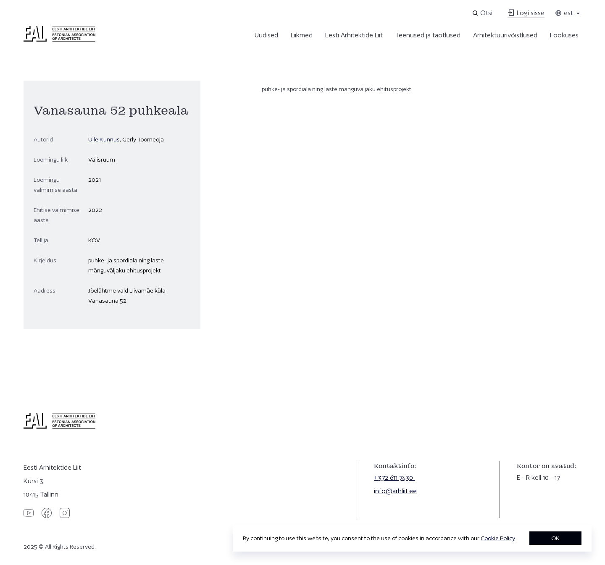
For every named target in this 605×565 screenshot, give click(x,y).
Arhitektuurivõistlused (505, 35)
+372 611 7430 (394, 477)
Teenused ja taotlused (427, 35)
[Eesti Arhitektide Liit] (59, 39)
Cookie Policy (498, 538)
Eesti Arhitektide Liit (354, 35)
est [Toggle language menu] (568, 13)
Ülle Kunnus (104, 139)
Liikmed (302, 35)
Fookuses (564, 35)
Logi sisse (526, 13)
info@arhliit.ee (395, 491)
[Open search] (482, 13)
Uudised (266, 35)
